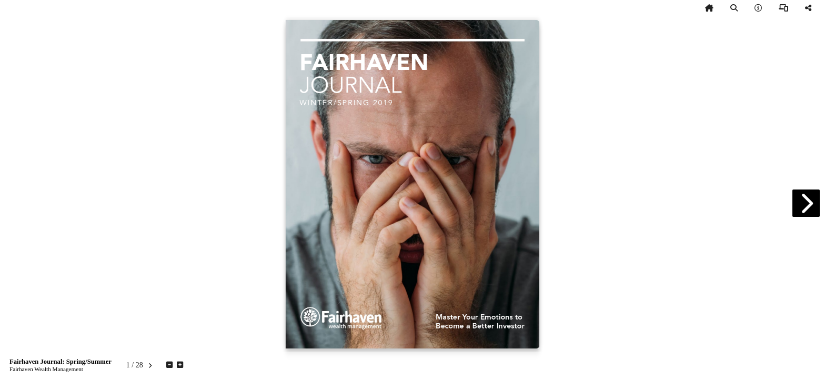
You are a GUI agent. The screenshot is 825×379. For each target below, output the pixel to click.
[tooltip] (709, 8)
